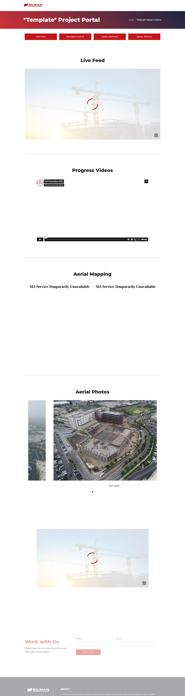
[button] (27, 446)
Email (119, 653)
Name (79, 653)
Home (131, 20)
